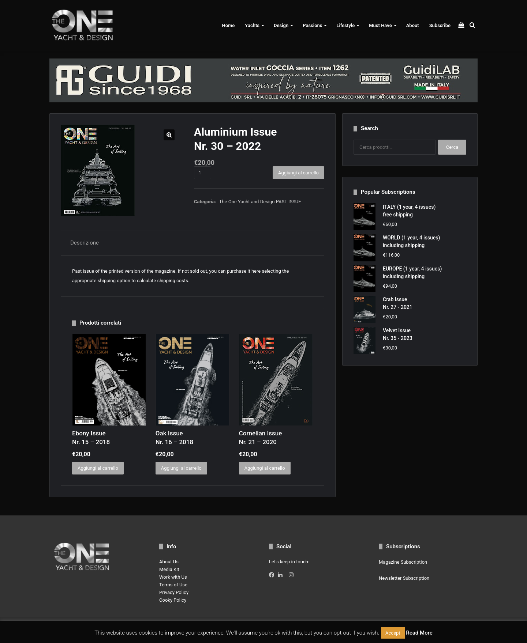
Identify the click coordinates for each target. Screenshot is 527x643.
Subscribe (440, 25)
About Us (169, 561)
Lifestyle (345, 25)
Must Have (380, 25)
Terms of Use (173, 584)
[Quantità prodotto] (202, 172)
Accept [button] (392, 633)
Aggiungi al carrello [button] (98, 468)
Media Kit (169, 569)
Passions (312, 25)
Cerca (452, 147)
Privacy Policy (173, 592)
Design (281, 25)
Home (228, 25)
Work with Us (173, 577)
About (412, 25)
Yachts (252, 25)
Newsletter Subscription (404, 578)
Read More (419, 632)
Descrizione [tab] (84, 242)
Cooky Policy (172, 600)
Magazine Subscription (403, 562)
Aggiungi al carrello (298, 172)
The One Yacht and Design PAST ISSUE (260, 201)
